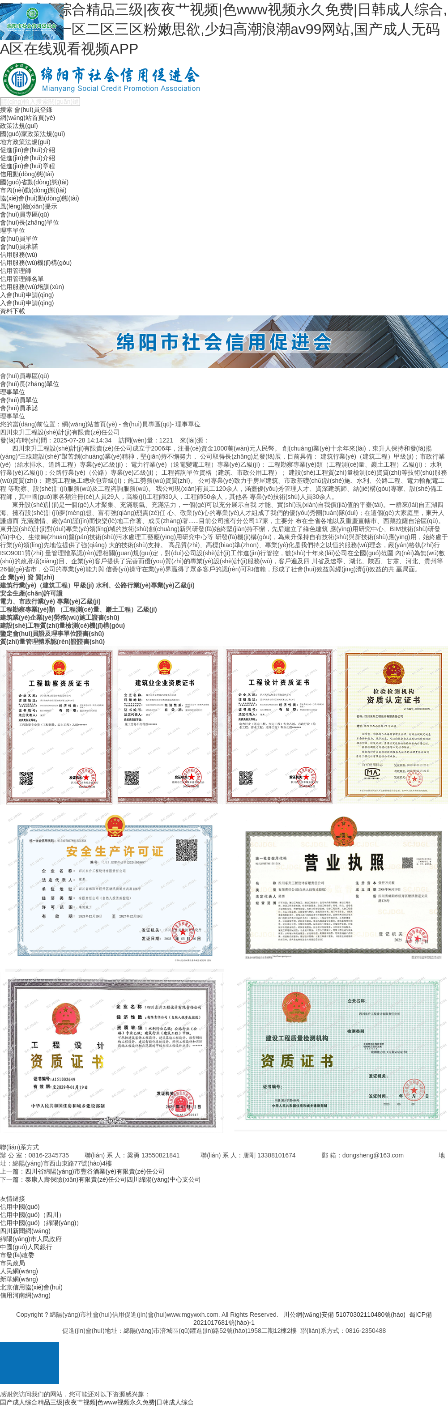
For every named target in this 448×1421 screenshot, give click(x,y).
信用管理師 (15, 270)
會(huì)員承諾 (19, 246)
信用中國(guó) (20, 1206)
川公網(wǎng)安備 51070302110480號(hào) (344, 1314)
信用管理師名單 (22, 278)
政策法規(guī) (19, 125)
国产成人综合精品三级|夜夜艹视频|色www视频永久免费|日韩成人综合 (97, 1402)
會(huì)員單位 (19, 238)
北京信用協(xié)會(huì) (31, 1287)
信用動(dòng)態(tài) (27, 174)
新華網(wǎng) (19, 1279)
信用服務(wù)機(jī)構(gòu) (36, 262)
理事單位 (12, 230)
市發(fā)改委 (17, 1255)
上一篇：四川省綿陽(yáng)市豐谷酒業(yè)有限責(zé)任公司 (82, 1171)
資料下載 (12, 311)
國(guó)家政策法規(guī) (32, 133)
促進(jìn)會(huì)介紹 (27, 149)
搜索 (6, 109)
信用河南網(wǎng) (25, 1295)
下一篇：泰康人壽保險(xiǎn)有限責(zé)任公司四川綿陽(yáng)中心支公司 (100, 1179)
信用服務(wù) (18, 254)
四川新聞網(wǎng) (25, 1230)
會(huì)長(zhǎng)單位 (29, 222)
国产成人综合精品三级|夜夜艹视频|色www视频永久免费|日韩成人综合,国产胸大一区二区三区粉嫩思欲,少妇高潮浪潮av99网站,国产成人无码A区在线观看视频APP (223, 29)
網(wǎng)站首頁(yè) (27, 117)
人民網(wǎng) (19, 1271)
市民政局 (12, 1263)
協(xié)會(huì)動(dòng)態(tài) (39, 198)
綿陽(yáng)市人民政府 (31, 1238)
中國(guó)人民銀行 (26, 1247)
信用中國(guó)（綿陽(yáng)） (41, 1222)
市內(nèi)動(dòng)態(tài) (33, 190)
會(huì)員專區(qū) (24, 214)
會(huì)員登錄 (33, 109)
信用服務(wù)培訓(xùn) (32, 286)
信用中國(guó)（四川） (32, 1214)
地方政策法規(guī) (25, 141)
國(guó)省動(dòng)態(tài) (34, 182)
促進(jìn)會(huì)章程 (27, 166)
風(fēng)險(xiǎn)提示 (28, 206)
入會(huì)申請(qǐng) (27, 294)
